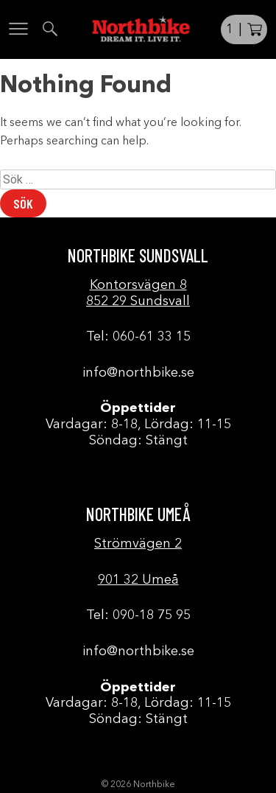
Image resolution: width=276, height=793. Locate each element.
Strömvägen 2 (138, 544)
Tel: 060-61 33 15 (138, 336)
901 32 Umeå (138, 580)
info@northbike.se (138, 373)
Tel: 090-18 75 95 (138, 615)
